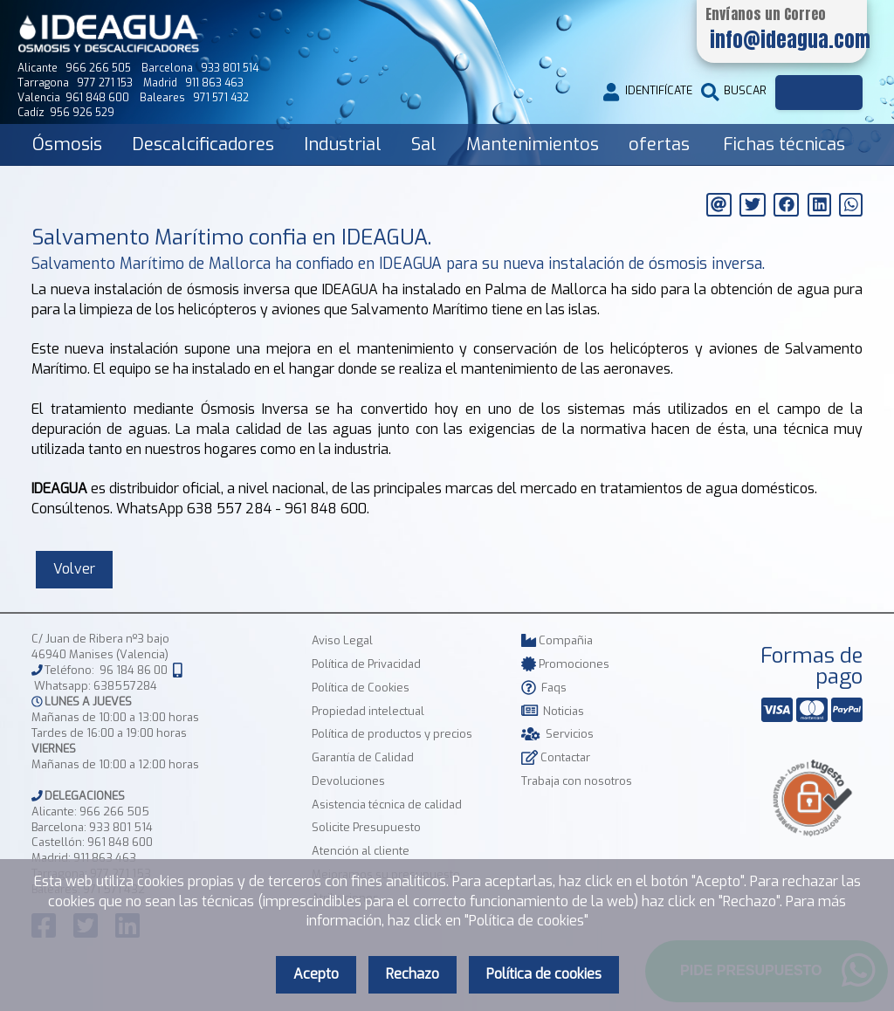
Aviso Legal (342, 640)
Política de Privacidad (366, 664)
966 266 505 (114, 811)
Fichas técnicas (784, 144)
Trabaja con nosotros (576, 781)
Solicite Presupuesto (366, 827)
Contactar (555, 757)
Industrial (343, 144)
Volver (74, 569)
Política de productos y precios (392, 733)
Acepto (316, 974)
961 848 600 (120, 842)
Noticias (552, 711)
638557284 (125, 685)
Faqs (544, 687)
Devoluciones (348, 781)
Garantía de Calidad (363, 757)
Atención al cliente (360, 850)
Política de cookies (544, 974)
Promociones (565, 664)
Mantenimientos (532, 144)
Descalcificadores (203, 144)
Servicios (557, 733)
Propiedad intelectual (368, 711)
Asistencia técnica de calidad (387, 804)
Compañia (557, 640)
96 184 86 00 (134, 671)
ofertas (659, 144)
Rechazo (412, 974)
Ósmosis (67, 144)
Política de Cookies (360, 687)
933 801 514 (121, 827)
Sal (424, 144)
